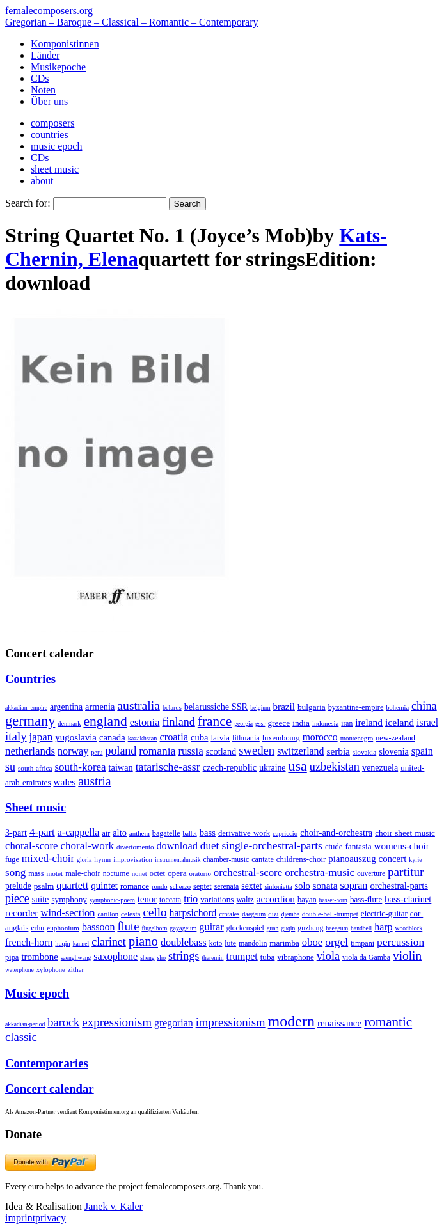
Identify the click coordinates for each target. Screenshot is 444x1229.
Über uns (49, 101)
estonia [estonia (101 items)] (145, 722)
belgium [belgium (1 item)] (260, 707)
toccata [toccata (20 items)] (170, 899)
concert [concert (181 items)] (393, 859)
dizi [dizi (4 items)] (273, 914)
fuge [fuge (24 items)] (12, 859)
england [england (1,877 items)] (105, 721)
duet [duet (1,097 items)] (209, 846)
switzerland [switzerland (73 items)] (300, 751)
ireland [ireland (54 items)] (369, 722)
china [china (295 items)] (424, 706)
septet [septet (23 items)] (202, 886)
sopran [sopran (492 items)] (353, 885)
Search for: (28, 203)
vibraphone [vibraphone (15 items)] (295, 957)
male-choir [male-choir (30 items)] (82, 873)
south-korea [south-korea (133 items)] (80, 767)
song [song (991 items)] (15, 872)
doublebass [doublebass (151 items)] (184, 942)
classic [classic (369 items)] (21, 1037)
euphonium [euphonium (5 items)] (63, 928)
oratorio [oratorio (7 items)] (200, 873)
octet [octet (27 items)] (157, 873)
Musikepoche (58, 66)
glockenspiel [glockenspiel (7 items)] (245, 928)
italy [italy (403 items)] (16, 736)
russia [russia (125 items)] (190, 751)
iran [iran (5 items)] (347, 723)
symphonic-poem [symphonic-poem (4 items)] (112, 900)
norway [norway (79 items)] (73, 751)
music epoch (56, 146)
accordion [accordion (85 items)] (276, 898)
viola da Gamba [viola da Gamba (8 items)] (366, 957)
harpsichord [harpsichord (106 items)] (193, 912)
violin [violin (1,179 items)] (407, 955)
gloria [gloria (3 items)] (84, 859)
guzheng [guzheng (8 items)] (310, 927)
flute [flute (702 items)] (128, 926)
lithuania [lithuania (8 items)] (246, 737)
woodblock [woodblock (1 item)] (409, 928)
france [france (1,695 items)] (215, 721)
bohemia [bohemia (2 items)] (397, 707)
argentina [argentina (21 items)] (66, 707)
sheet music (55, 169)
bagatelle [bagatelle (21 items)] (166, 833)
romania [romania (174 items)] (157, 750)
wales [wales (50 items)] (65, 781)
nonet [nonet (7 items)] (139, 873)
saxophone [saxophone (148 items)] (115, 956)
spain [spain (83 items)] (422, 751)
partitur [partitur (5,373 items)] (406, 872)
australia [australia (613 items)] (138, 705)
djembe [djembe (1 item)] (290, 914)
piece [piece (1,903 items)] (17, 898)
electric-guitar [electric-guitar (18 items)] (384, 913)
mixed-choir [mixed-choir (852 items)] (48, 858)
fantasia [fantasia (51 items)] (358, 846)
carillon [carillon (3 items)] (107, 914)
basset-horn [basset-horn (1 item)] (333, 900)
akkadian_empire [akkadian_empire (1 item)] (26, 707)
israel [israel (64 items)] (427, 722)
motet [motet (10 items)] (55, 873)
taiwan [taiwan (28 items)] (121, 767)
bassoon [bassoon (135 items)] (98, 926)
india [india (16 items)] (301, 723)
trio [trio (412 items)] (191, 898)
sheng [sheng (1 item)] (147, 957)
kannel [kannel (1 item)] (81, 943)
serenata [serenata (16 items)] (226, 886)
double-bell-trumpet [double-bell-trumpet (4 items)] (330, 914)
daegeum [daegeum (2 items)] (254, 914)
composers (52, 123)
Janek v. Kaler (113, 1206)
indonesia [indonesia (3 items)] (325, 723)
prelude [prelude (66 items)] (18, 886)
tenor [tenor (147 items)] (147, 899)
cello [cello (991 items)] (155, 912)
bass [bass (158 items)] (208, 832)
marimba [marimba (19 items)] (284, 943)
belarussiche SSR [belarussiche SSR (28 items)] (216, 706)
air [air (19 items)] (106, 833)
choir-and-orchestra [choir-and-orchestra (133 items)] (336, 832)
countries (49, 134)
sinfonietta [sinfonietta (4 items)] (278, 886)
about (42, 180)
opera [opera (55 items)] (177, 873)
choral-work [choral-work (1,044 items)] (87, 846)
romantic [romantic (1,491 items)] (388, 1021)
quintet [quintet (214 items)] (104, 886)
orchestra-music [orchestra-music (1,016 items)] (319, 872)
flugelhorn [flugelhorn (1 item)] (154, 928)
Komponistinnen (65, 43)
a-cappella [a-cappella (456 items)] (79, 832)
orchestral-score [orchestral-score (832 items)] (248, 872)
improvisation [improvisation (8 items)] (132, 859)
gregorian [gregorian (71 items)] (173, 1022)
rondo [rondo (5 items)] (159, 886)
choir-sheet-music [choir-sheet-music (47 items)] (405, 833)
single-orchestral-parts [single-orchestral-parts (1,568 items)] (271, 845)
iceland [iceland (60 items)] (399, 722)
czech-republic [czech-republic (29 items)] (230, 767)
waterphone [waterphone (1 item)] (19, 969)
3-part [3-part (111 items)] (16, 832)
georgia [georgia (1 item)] (243, 723)
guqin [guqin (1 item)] (288, 928)
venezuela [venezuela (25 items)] (380, 767)
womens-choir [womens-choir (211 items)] (401, 846)
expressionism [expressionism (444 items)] (117, 1022)
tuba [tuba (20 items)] (267, 957)
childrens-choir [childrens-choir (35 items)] (301, 859)
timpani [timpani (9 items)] (362, 943)
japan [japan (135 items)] (41, 737)
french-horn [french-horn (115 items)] (28, 942)
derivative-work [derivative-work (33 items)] (244, 833)
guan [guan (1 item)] (273, 928)
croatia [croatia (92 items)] (174, 737)
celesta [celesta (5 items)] (131, 914)
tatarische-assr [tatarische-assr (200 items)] (168, 766)
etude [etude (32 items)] (333, 846)
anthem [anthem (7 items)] (139, 833)
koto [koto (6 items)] (215, 943)
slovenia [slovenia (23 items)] (394, 751)
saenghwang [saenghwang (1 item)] (76, 957)
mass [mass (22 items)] (36, 873)
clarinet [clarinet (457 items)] (108, 941)
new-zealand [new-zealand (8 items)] (395, 737)
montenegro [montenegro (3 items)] (357, 738)
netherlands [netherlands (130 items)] (30, 751)
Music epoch (37, 993)
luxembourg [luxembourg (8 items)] (281, 737)
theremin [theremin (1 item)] (212, 957)
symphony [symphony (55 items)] (69, 899)
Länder (45, 55)
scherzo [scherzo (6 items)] (180, 886)
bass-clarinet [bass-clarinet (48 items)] (408, 899)
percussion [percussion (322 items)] (400, 942)
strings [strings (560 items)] (183, 956)
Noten (43, 89)
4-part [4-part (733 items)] (42, 832)
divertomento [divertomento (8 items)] (135, 846)
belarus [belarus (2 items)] (172, 707)
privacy (50, 1217)
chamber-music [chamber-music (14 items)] (226, 860)
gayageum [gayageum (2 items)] (183, 928)
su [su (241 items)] (10, 766)
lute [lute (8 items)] (230, 943)
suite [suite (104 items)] (40, 899)
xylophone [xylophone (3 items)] (50, 969)
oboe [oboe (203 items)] (312, 942)
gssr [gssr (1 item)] (260, 723)
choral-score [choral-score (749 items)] (31, 846)
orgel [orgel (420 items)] (336, 941)
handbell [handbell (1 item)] (361, 928)
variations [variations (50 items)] (217, 899)
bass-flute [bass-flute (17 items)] (366, 899)
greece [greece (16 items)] (278, 723)
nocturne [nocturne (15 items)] (116, 874)
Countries (30, 678)
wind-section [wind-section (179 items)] (68, 913)
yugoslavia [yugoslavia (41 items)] (76, 737)
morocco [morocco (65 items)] (320, 737)
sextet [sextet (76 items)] (251, 886)
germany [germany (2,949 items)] (30, 721)
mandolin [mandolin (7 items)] (253, 943)
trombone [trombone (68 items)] (39, 956)
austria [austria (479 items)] (94, 781)
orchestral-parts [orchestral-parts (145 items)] (398, 886)
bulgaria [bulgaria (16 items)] (311, 707)
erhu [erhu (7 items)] (37, 928)
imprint (20, 1217)
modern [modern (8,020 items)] (291, 1021)
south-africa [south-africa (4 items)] (35, 768)
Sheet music (35, 807)
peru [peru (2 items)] (96, 752)
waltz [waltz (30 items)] (244, 899)
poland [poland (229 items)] (121, 750)
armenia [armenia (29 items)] (100, 706)
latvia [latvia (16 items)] (220, 737)
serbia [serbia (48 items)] (338, 751)
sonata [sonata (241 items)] (325, 885)
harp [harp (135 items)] (383, 926)
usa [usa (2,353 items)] (297, 766)
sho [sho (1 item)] (161, 957)
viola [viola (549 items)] (328, 956)
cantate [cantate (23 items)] (262, 859)
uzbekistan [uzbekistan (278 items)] (335, 766)
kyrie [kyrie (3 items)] (415, 859)
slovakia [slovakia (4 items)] (364, 752)
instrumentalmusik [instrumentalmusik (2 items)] (177, 859)
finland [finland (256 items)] (179, 722)
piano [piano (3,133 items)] (143, 941)
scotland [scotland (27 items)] (221, 751)
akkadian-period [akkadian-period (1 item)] (25, 1024)
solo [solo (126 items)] (302, 886)
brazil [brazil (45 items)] (284, 706)
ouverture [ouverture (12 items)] (371, 873)
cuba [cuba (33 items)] (199, 737)
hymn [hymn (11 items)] (102, 859)
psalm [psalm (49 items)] (44, 886)
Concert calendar (49, 1088)
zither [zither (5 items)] (76, 969)
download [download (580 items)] (176, 846)
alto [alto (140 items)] (120, 832)
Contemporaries (46, 1063)
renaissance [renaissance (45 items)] (339, 1023)
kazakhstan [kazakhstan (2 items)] (142, 738)
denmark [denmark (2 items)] (69, 723)
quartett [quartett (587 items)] (72, 885)
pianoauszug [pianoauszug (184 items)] (352, 859)
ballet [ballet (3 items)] (190, 833)
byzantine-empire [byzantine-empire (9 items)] (356, 707)
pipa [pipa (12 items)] (12, 957)
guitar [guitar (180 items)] (211, 927)
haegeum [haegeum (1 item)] (337, 928)
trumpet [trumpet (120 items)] (241, 956)
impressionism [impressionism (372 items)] (231, 1022)
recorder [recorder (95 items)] (21, 912)
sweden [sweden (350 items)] (256, 750)
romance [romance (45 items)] (134, 886)
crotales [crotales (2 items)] (229, 914)
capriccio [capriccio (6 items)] (285, 833)
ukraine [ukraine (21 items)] (272, 767)
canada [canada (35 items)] (112, 737)
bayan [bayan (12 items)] (307, 899)
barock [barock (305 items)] (63, 1022)
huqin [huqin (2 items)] (62, 943)
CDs (40, 78)
